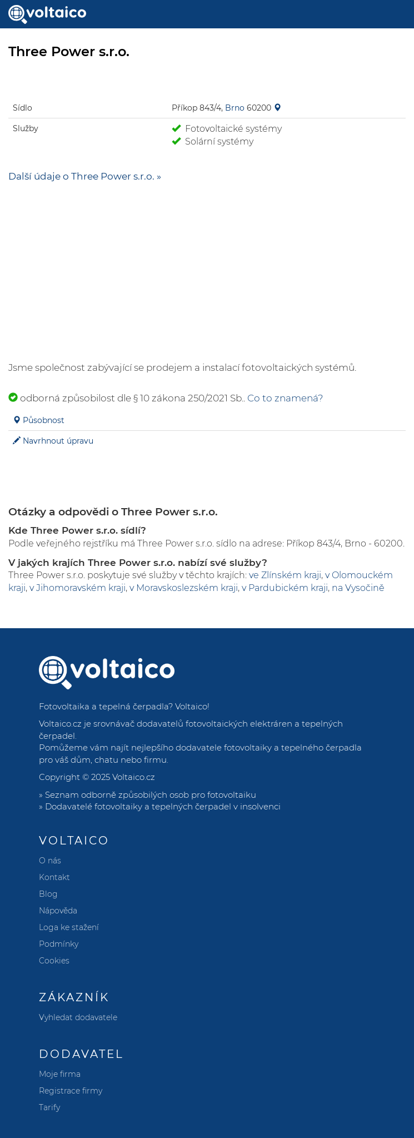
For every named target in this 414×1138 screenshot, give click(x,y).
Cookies (54, 961)
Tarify (49, 1107)
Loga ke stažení (69, 927)
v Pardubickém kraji (285, 588)
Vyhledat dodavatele (78, 1017)
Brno (235, 108)
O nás (50, 861)
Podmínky (58, 944)
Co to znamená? (285, 398)
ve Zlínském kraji (285, 575)
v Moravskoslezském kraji (183, 588)
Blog (48, 894)
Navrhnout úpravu (58, 441)
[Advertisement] (207, 272)
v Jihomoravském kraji (77, 588)
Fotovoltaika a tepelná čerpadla (103, 706)
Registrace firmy (70, 1091)
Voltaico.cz (133, 777)
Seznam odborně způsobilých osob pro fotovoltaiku (150, 794)
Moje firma (60, 1074)
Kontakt (54, 877)
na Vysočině (358, 588)
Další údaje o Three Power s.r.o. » (84, 176)
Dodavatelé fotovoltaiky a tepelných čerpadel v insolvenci (163, 806)
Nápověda (58, 911)
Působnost (43, 420)
